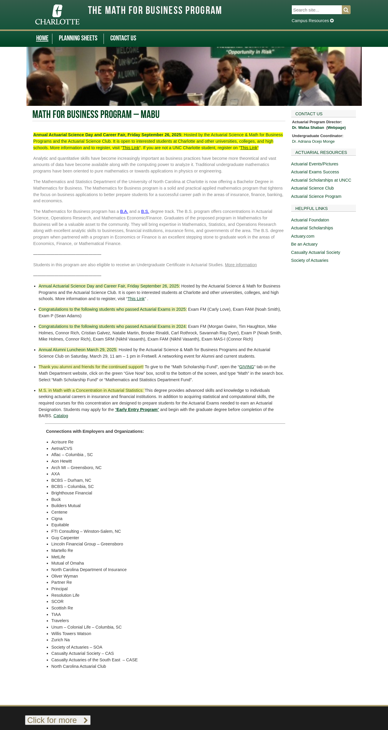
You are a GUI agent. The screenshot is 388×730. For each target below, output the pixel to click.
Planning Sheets (78, 38)
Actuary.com (302, 236)
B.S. (145, 211)
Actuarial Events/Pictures (314, 164)
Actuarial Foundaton (310, 220)
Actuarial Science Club (312, 188)
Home (42, 38)
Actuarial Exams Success (315, 172)
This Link (130, 147)
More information (241, 264)
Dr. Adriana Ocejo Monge (313, 141)
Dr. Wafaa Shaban (308, 127)
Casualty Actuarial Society (315, 252)
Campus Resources (313, 20)
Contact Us (123, 38)
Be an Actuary (304, 244)
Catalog (61, 415)
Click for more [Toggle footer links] (58, 720)
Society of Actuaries (310, 260)
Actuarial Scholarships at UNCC (321, 180)
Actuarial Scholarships (312, 228)
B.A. (124, 211)
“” (137, 409)
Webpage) (336, 127)
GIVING (246, 366)
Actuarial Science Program (316, 196)
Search (350, 9)
